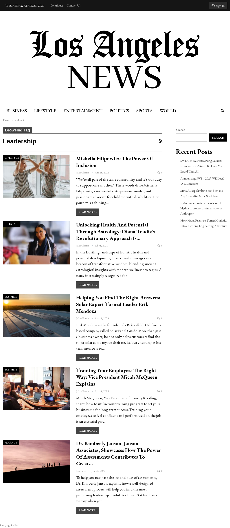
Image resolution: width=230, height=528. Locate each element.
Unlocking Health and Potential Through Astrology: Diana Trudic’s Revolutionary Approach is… (115, 231)
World (171, 111)
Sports (147, 111)
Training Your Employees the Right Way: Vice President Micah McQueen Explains (116, 377)
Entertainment (84, 111)
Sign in (218, 6)
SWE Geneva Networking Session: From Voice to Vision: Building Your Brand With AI (201, 166)
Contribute (56, 5)
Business (17, 111)
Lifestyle (46, 111)
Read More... (88, 212)
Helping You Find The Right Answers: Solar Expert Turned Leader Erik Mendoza (118, 304)
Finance (10, 442)
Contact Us (73, 5)
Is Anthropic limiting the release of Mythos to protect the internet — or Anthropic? (201, 208)
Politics (121, 111)
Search (180, 130)
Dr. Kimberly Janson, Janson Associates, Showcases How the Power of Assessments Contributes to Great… (118, 453)
